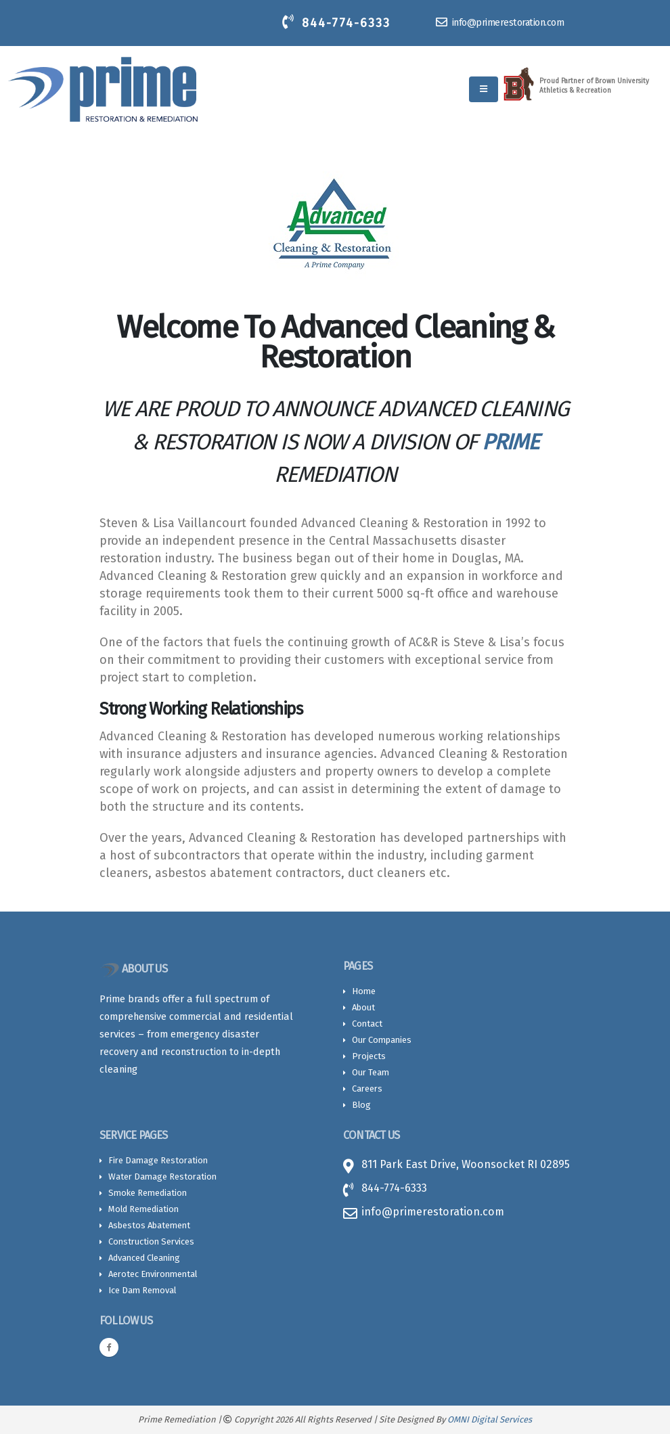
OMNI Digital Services (489, 1419)
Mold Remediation (143, 1209)
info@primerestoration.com (500, 22)
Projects (369, 1056)
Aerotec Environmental (152, 1274)
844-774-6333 (336, 22)
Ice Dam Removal (142, 1290)
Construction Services (151, 1241)
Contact (367, 1023)
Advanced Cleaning (144, 1258)
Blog (361, 1105)
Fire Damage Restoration (158, 1160)
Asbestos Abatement (149, 1225)
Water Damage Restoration (162, 1176)
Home (364, 991)
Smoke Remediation (147, 1193)
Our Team (370, 1072)
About (363, 1007)
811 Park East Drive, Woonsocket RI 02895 (465, 1164)
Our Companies (381, 1040)
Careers (367, 1088)
